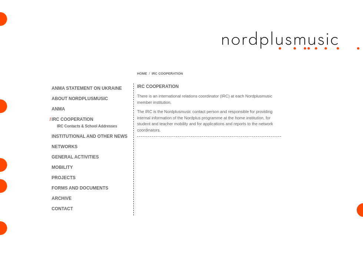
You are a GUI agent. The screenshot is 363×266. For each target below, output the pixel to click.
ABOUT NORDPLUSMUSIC (79, 98)
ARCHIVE (61, 198)
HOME (142, 73)
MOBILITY (62, 167)
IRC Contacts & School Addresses (87, 126)
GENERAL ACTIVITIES (75, 157)
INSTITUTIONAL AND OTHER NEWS (89, 136)
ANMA (58, 109)
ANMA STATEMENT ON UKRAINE (86, 88)
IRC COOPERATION (72, 119)
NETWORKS (64, 146)
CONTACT (62, 208)
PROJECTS (63, 177)
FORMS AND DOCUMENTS (79, 188)
